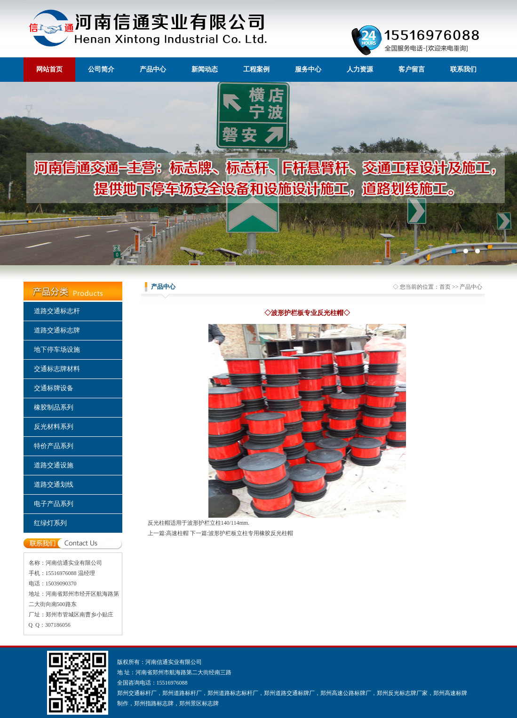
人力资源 (360, 69)
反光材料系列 (53, 426)
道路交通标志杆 (57, 311)
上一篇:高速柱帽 (168, 533)
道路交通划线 (53, 484)
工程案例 (256, 69)
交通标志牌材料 (57, 368)
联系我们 (463, 69)
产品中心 (153, 69)
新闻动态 (204, 69)
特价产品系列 (53, 446)
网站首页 (49, 69)
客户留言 (411, 69)
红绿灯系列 (50, 523)
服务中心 (308, 69)
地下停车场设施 (57, 349)
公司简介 (101, 69)
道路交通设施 (53, 465)
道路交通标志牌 (57, 330)
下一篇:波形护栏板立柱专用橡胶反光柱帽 (241, 533)
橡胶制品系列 (53, 407)
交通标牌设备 (53, 388)
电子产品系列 (53, 503)
